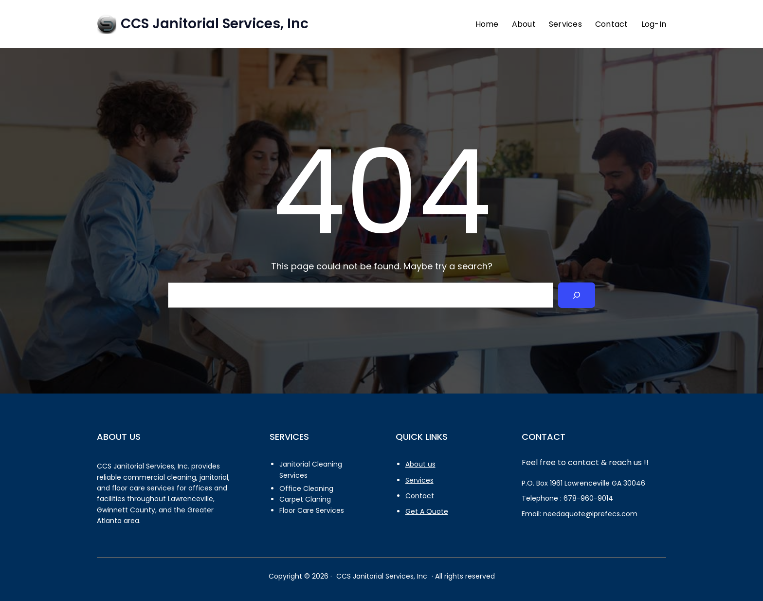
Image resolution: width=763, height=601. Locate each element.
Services (419, 480)
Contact (419, 496)
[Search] (576, 295)
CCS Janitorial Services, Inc (215, 23)
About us (420, 464)
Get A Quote (426, 511)
